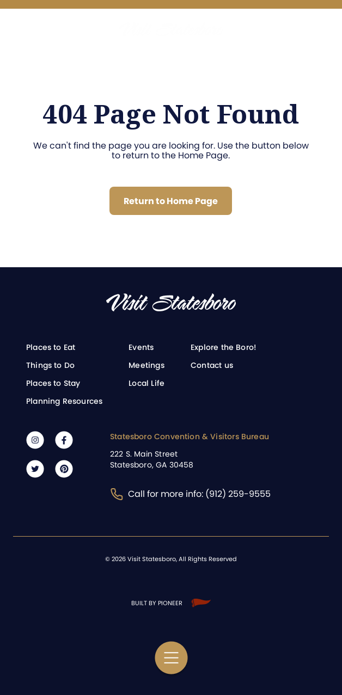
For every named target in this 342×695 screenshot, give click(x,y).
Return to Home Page (171, 201)
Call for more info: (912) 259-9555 (190, 494)
